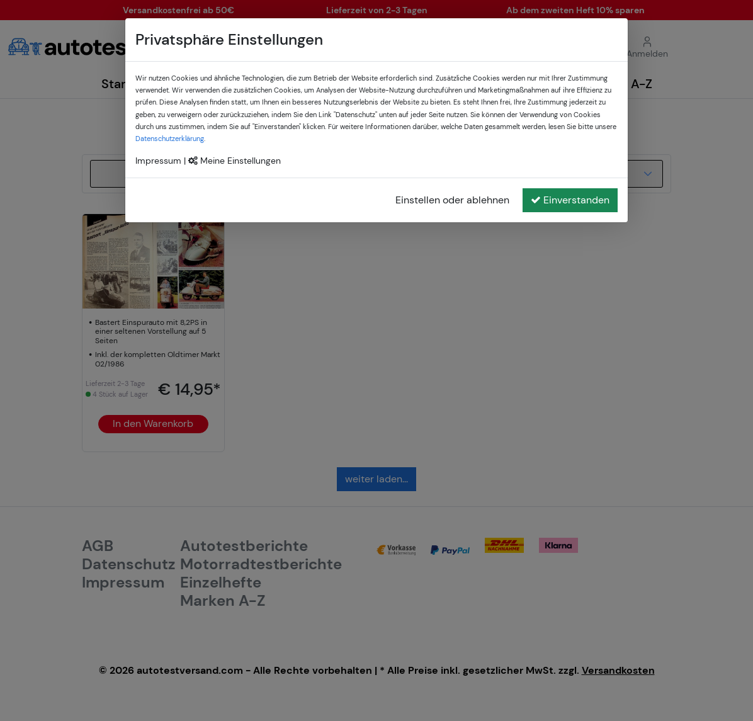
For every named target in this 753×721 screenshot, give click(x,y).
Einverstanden (570, 200)
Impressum (158, 160)
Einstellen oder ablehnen (452, 200)
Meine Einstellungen (234, 160)
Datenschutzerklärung (169, 138)
